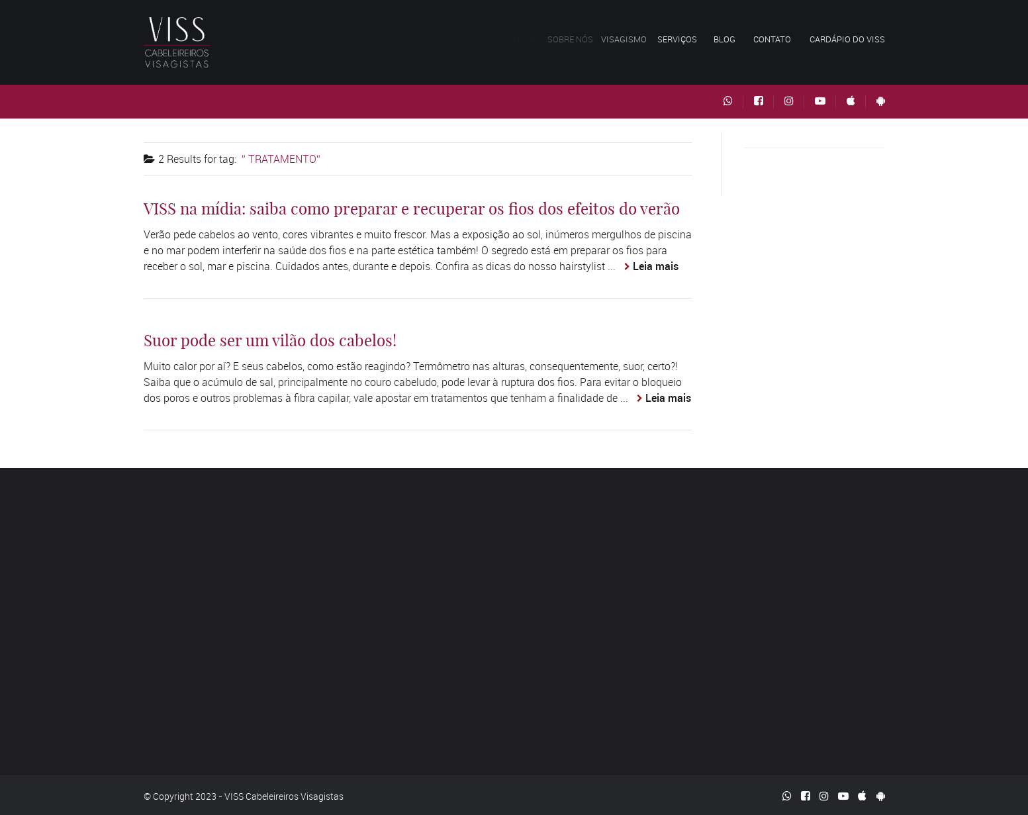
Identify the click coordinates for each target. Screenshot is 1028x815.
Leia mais (655, 266)
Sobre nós (574, 39)
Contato (772, 39)
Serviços (680, 39)
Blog (724, 39)
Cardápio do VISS (847, 39)
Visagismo (628, 39)
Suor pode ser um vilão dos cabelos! (270, 340)
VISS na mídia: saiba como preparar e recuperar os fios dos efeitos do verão (412, 208)
